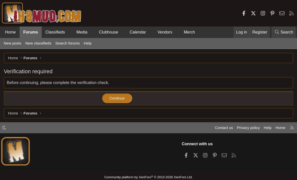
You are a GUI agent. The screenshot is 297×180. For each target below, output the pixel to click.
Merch (189, 32)
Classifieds (55, 32)
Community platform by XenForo (148, 177)
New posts (12, 43)
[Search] (284, 32)
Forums (30, 32)
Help (88, 43)
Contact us (224, 128)
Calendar (138, 32)
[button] (69, 32)
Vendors (165, 32)
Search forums (67, 43)
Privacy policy (248, 128)
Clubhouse (108, 32)
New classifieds (38, 43)
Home (10, 32)
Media (82, 32)
